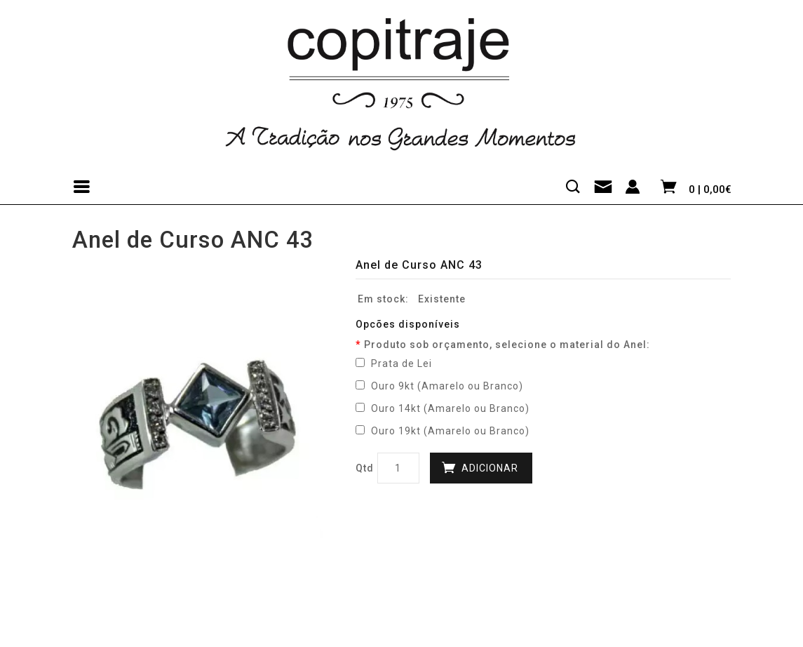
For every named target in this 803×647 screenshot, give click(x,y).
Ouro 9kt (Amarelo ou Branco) (439, 386)
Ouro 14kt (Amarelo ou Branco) (442, 408)
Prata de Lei (394, 363)
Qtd (365, 468)
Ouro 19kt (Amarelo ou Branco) (442, 430)
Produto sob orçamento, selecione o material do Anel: (507, 344)
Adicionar (489, 468)
